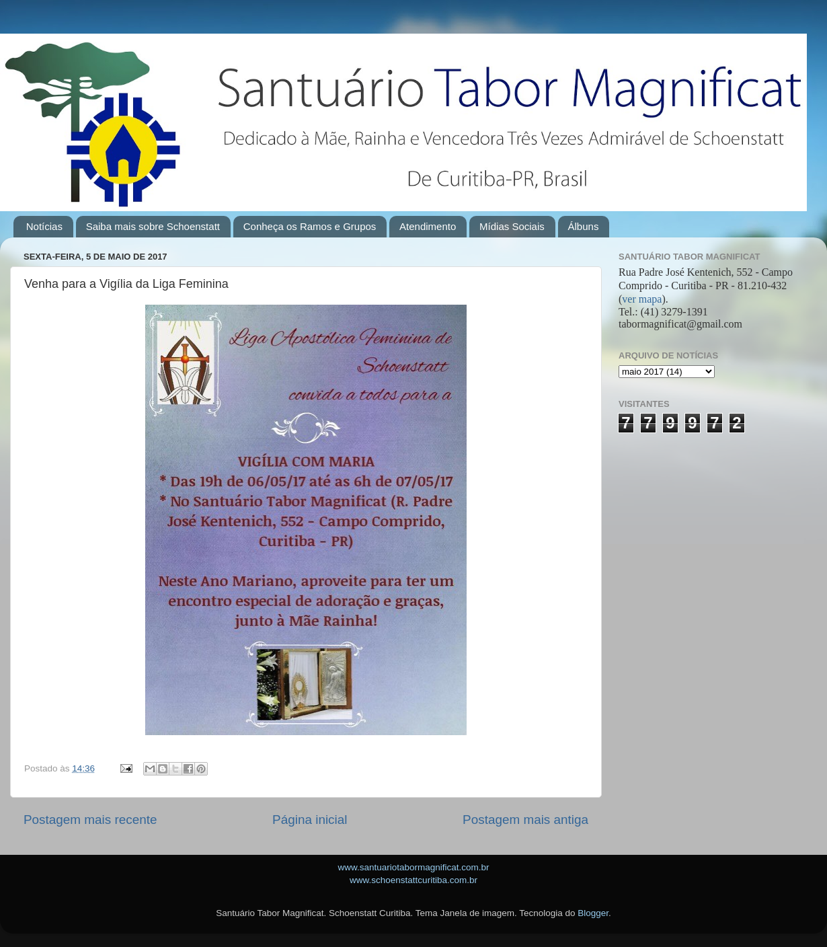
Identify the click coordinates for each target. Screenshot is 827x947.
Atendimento (427, 226)
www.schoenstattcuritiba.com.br (413, 880)
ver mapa (642, 299)
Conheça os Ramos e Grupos (310, 226)
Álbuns (583, 226)
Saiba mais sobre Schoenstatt (153, 226)
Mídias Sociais (512, 226)
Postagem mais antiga (525, 819)
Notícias (44, 226)
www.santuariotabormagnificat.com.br (413, 867)
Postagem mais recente (90, 819)
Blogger (593, 913)
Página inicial (309, 819)
